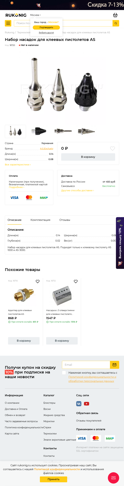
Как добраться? (52, 456)
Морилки (49, 415)
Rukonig (9, 27)
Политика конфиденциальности (24, 422)
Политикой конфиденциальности (57, 469)
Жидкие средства (54, 409)
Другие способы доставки (77, 185)
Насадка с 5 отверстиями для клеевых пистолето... (61, 308)
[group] (62, 82)
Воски (47, 403)
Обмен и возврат (15, 409)
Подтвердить (46, 22)
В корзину (88, 151)
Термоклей (24, 27)
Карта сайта (12, 428)
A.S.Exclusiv (46, 143)
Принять (53, 479)
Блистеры (49, 397)
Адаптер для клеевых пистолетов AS (21, 308)
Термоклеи (50, 428)
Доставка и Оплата (16, 403)
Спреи (47, 422)
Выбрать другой (46, 27)
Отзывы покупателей (88, 415)
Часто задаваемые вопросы (21, 415)
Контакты (49, 450)
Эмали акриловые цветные (59, 434)
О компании (12, 397)
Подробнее (17, 181)
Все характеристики (18, 159)
